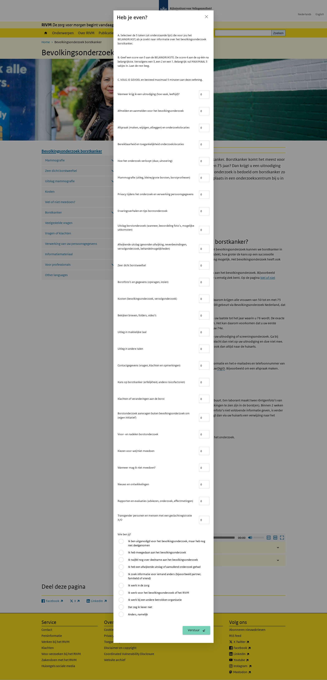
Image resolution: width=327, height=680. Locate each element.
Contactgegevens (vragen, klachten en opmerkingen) (149, 365)
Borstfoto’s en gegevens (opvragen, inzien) (143, 282)
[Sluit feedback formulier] (206, 17)
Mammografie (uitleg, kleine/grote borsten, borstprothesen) (154, 177)
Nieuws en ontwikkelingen (133, 484)
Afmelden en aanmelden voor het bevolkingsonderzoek (151, 111)
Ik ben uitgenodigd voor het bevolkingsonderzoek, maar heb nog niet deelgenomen (166, 543)
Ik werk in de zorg (138, 585)
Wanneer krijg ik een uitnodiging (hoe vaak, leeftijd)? (149, 94)
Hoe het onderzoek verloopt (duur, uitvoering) (145, 161)
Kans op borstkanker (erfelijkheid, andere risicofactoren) (151, 382)
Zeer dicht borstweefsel (132, 265)
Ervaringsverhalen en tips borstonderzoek (142, 211)
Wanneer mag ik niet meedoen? (137, 467)
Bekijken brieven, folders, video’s (137, 315)
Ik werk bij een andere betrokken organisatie (155, 600)
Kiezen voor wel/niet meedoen (136, 451)
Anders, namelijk (138, 614)
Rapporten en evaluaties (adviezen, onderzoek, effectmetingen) (155, 501)
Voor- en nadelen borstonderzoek (138, 434)
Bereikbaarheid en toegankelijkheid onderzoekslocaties (151, 144)
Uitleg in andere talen (130, 349)
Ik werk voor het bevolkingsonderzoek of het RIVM (158, 593)
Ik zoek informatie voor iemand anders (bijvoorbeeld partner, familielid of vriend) (164, 576)
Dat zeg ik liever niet (140, 607)
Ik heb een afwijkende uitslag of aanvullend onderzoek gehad (164, 567)
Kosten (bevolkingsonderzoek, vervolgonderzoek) (147, 298)
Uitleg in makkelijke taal (132, 332)
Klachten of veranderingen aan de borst (141, 399)
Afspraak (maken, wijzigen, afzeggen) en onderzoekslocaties (154, 127)
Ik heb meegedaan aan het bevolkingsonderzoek (157, 552)
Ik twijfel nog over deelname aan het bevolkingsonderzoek (163, 560)
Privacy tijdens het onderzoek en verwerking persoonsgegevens (156, 194)
